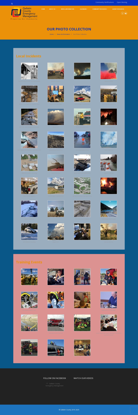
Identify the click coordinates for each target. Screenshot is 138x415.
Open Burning (122, 2)
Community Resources (100, 9)
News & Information (68, 9)
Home (43, 9)
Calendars (84, 9)
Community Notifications (105, 2)
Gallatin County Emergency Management (54, 385)
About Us (53, 9)
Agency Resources (118, 9)
